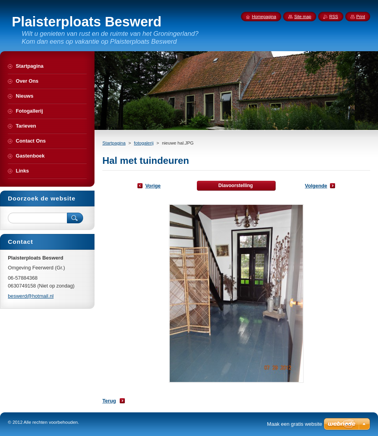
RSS (333, 16)
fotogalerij (144, 143)
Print (360, 16)
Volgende (316, 186)
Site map (302, 16)
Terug (109, 401)
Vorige (153, 186)
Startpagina (114, 143)
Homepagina (264, 16)
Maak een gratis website (294, 424)
